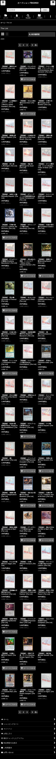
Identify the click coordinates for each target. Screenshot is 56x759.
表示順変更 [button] (34, 34)
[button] (3, 3)
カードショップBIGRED (28, 3)
